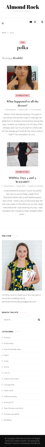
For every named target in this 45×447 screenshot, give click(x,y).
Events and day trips (12, 349)
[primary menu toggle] (3, 23)
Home (6, 367)
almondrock (11, 110)
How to (7, 373)
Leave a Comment (36, 186)
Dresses (7, 337)
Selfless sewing (10, 396)
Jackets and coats (11, 379)
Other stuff (22, 95)
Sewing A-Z (8, 402)
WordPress (35, 443)
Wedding (7, 420)
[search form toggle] (42, 22)
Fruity (6, 361)
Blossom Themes (12, 443)
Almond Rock (22, 6)
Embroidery (9, 343)
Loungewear (9, 385)
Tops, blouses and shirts (13, 408)
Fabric (6, 355)
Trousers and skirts (11, 414)
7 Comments (36, 110)
